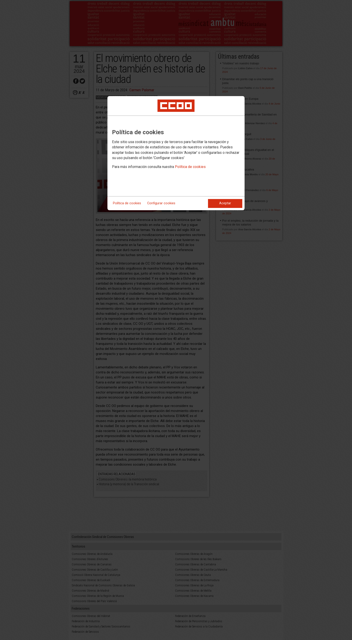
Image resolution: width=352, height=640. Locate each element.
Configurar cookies (161, 203)
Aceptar (225, 203)
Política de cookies (190, 167)
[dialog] (176, 153)
